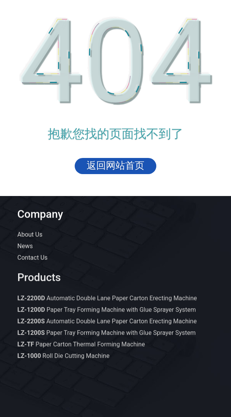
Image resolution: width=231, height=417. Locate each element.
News (25, 246)
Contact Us (32, 258)
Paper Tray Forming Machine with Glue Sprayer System (106, 314)
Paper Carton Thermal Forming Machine (81, 348)
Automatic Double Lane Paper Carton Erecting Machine (107, 302)
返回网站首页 (115, 165)
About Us (29, 235)
